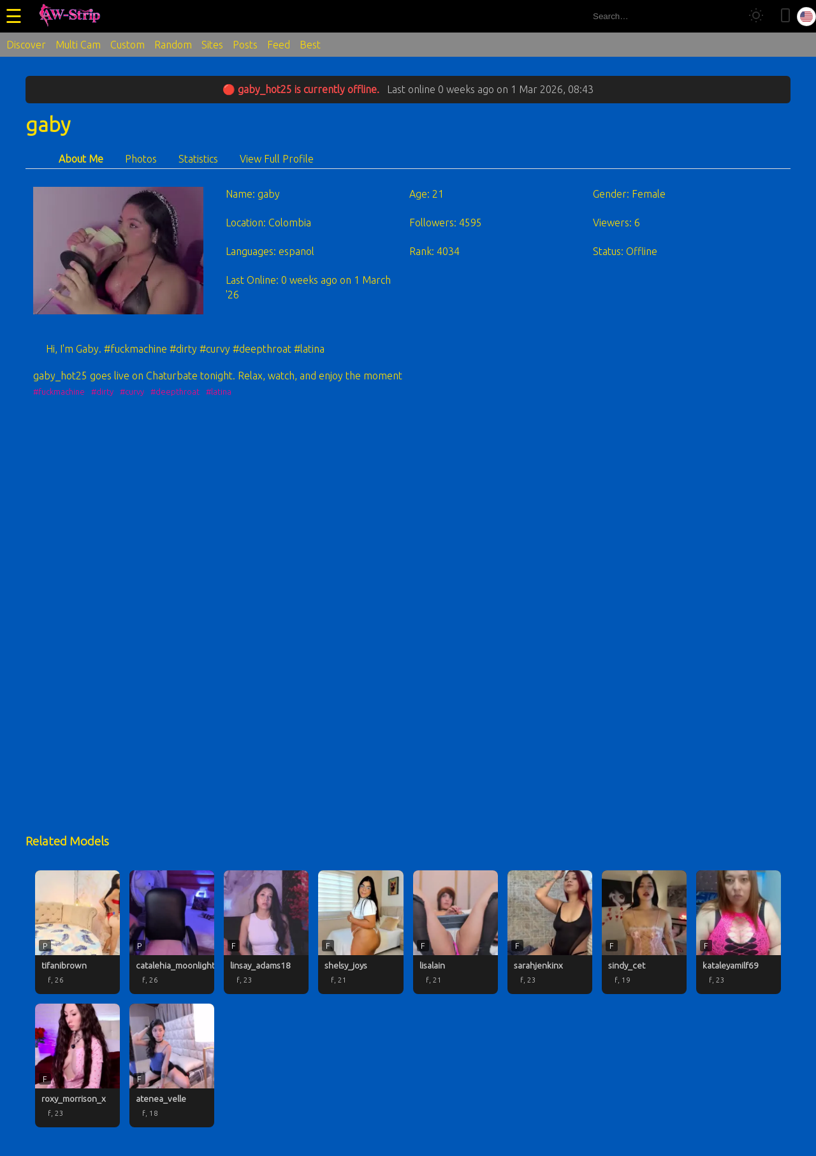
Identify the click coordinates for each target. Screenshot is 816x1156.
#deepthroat (175, 391)
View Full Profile (277, 159)
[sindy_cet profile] (644, 932)
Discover (26, 44)
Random (173, 44)
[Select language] (806, 16)
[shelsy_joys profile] (360, 932)
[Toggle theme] (756, 16)
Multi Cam (78, 44)
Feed (278, 44)
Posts (245, 44)
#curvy (132, 391)
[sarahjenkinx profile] (549, 932)
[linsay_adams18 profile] (266, 932)
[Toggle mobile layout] (785, 16)
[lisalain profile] (455, 932)
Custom (127, 44)
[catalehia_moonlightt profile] (171, 932)
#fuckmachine (59, 391)
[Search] (725, 16)
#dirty (102, 391)
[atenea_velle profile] (171, 1065)
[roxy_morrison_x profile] (77, 1065)
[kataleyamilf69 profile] (738, 932)
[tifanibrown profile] (77, 932)
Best (310, 44)
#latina (218, 391)
